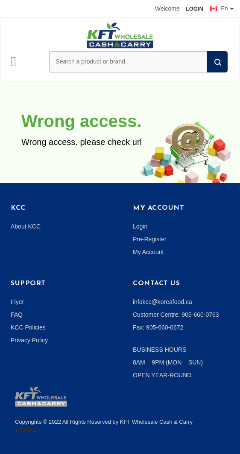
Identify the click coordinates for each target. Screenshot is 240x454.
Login (140, 226)
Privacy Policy (29, 340)
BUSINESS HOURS (159, 349)
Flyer (17, 301)
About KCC (26, 226)
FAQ (17, 314)
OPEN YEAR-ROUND (162, 375)
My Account (148, 252)
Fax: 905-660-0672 (158, 327)
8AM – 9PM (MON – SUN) (168, 362)
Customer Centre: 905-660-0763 (176, 314)
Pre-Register (150, 239)
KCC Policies (28, 327)
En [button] (222, 8)
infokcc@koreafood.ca (162, 301)
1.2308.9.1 (28, 430)
